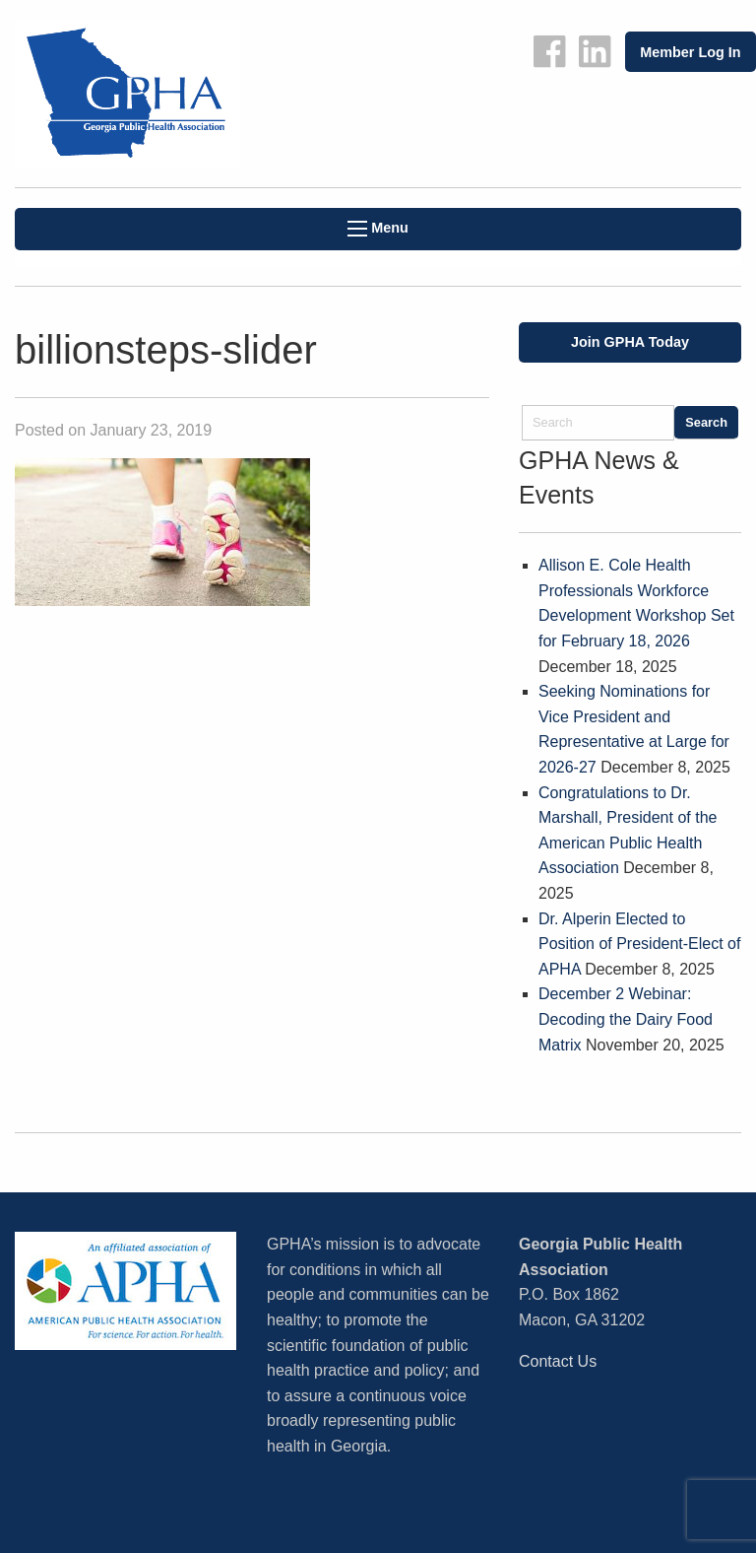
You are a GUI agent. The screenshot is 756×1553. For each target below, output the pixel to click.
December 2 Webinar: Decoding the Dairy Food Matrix (625, 1018)
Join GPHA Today (630, 342)
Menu (378, 228)
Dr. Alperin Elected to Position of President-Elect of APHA (639, 944)
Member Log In (690, 52)
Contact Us (558, 1361)
